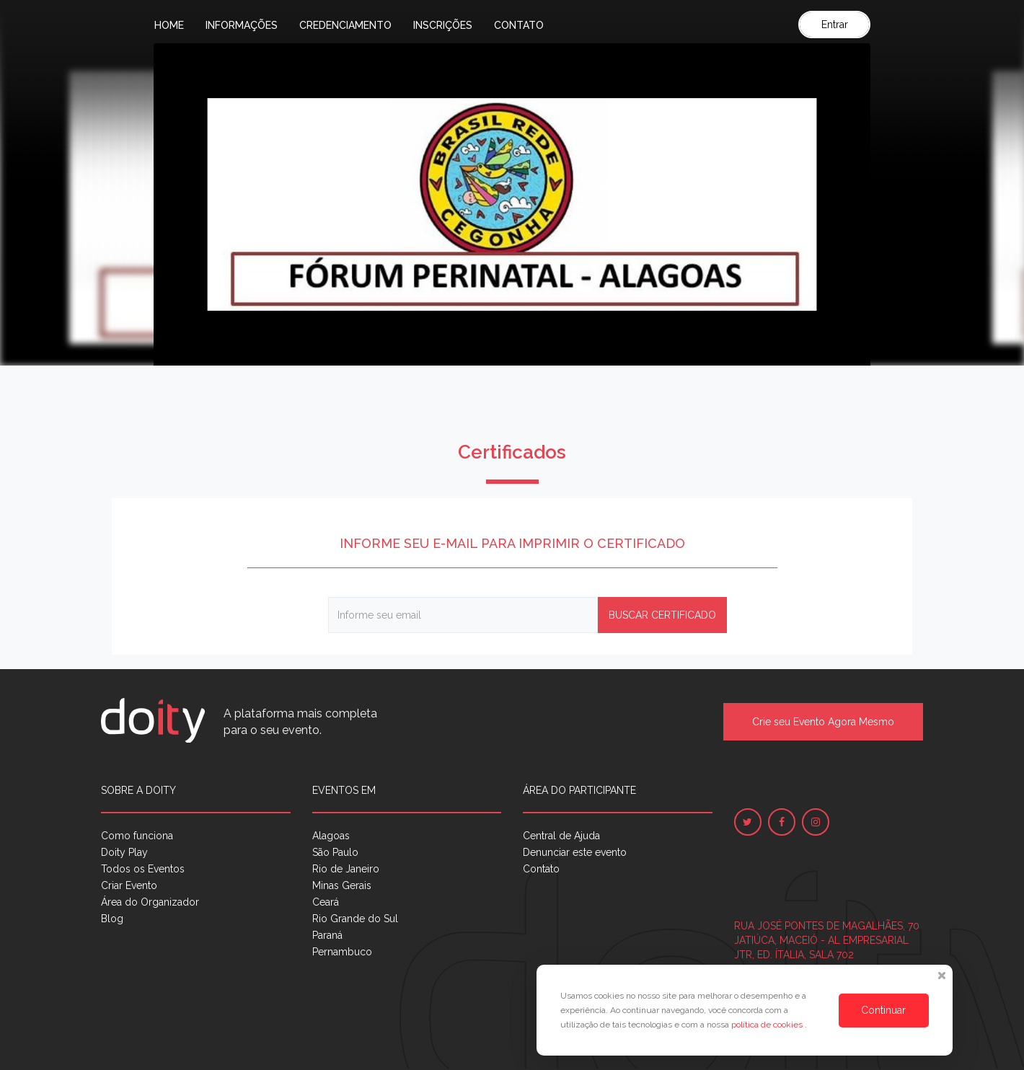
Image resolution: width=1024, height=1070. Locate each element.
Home (169, 25)
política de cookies (768, 1025)
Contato (519, 25)
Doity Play (124, 852)
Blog (112, 918)
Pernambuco (342, 952)
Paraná (327, 935)
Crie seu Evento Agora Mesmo (823, 722)
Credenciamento (345, 25)
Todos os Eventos (143, 869)
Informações (242, 25)
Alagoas (331, 835)
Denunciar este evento (575, 852)
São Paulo (335, 852)
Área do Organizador (150, 902)
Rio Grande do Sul (355, 918)
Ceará (325, 902)
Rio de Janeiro (345, 869)
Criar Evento (129, 885)
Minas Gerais (341, 885)
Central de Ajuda (561, 835)
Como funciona (137, 835)
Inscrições (442, 25)
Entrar (834, 24)
